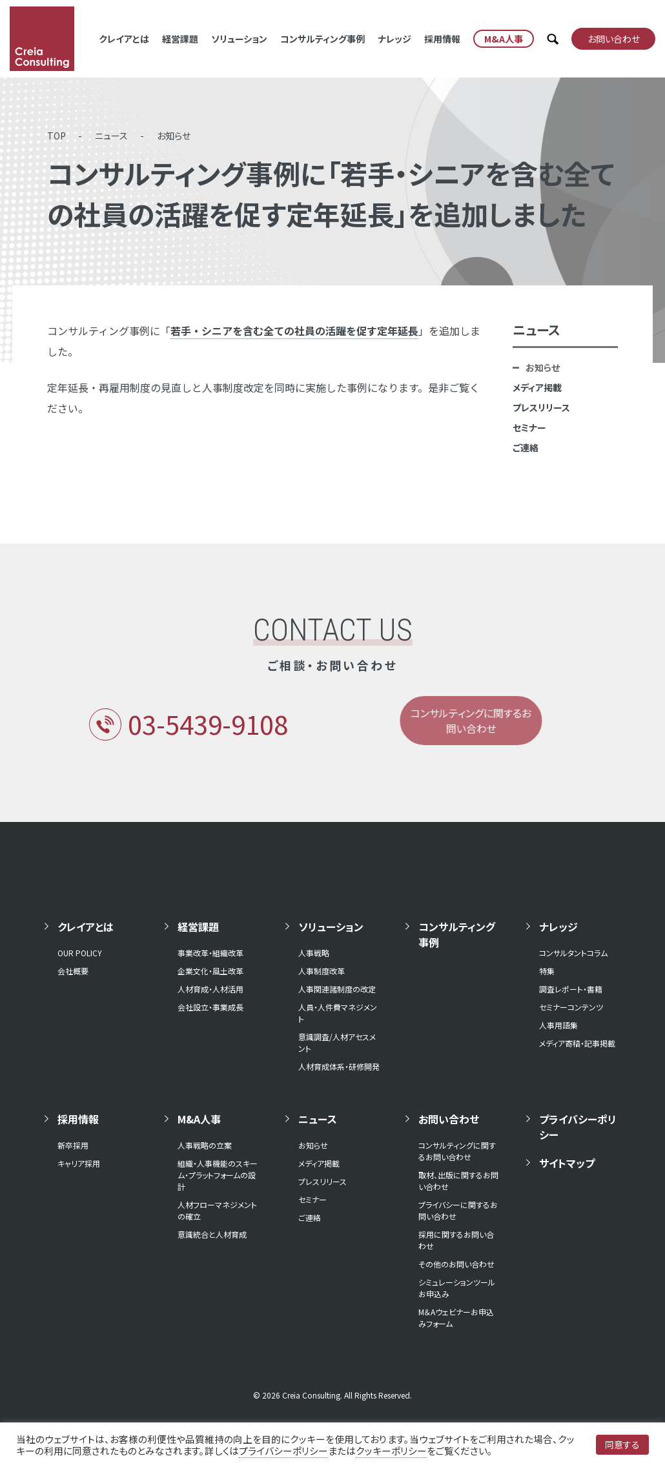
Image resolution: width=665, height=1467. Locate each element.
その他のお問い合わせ (456, 1263)
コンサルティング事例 (322, 38)
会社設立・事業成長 (210, 1006)
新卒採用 (72, 1145)
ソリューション (239, 38)
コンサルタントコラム (573, 952)
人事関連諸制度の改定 (337, 988)
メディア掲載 (537, 387)
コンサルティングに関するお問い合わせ (457, 1151)
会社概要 (72, 970)
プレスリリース (541, 407)
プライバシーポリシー (578, 1126)
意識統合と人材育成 (212, 1234)
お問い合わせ (448, 1119)
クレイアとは (124, 38)
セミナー (529, 427)
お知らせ (173, 135)
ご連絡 (525, 447)
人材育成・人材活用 (210, 988)
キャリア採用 (78, 1163)
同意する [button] (622, 1444)
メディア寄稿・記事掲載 (577, 1043)
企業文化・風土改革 (210, 970)
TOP (56, 135)
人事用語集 (558, 1025)
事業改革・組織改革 (210, 952)
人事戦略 (313, 952)
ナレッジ (394, 38)
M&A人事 (199, 1119)
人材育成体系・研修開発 (339, 1066)
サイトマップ (567, 1163)
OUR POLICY (79, 952)
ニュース (111, 135)
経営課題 (180, 38)
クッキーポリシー (391, 1450)
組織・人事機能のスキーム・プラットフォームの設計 (218, 1175)
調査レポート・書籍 (570, 988)
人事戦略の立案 (205, 1145)
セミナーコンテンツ (571, 1006)
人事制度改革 (321, 970)
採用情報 (442, 38)
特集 (547, 970)
